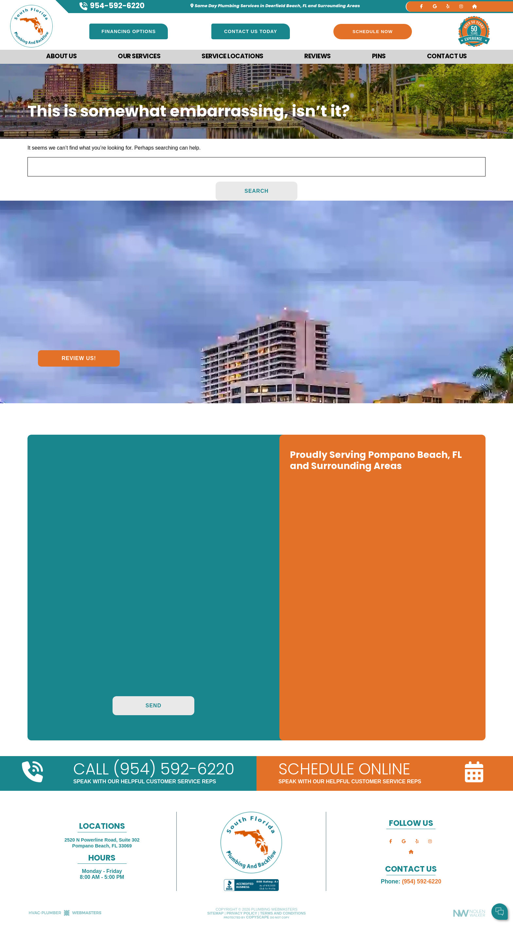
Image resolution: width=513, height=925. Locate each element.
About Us (61, 56)
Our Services (139, 56)
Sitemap (215, 913)
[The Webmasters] (65, 915)
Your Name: (421, 878)
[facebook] (421, 6)
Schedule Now (372, 31)
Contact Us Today (250, 31)
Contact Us (447, 56)
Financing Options (128, 31)
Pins (379, 56)
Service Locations (232, 56)
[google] (435, 6)
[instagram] (461, 6)
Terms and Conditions (283, 913)
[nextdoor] (474, 6)
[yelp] (448, 6)
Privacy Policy (241, 913)
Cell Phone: (421, 885)
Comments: (421, 892)
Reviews (317, 56)
